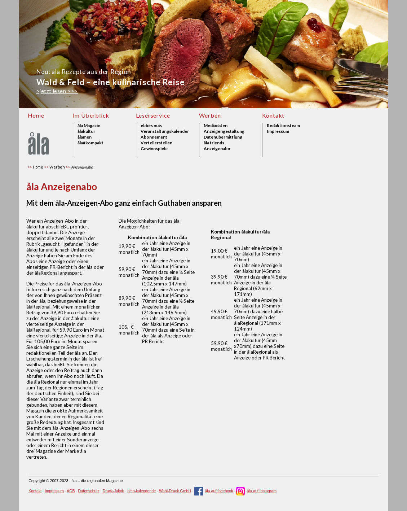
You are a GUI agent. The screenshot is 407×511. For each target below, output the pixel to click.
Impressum (278, 131)
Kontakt (273, 115)
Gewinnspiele (154, 148)
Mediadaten (215, 125)
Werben (210, 115)
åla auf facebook (213, 491)
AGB (71, 491)
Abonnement (154, 137)
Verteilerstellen (156, 142)
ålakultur (86, 131)
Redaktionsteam (283, 125)
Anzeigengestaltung (224, 131)
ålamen (85, 137)
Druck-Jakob (113, 491)
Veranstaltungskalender (165, 131)
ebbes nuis (151, 125)
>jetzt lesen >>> (57, 91)
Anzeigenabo (217, 148)
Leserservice (153, 115)
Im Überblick (91, 115)
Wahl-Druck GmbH (175, 491)
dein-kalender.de (141, 491)
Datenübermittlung (223, 137)
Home (36, 115)
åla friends (214, 142)
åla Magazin (89, 125)
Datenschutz (88, 491)
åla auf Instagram (256, 491)
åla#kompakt (90, 142)
